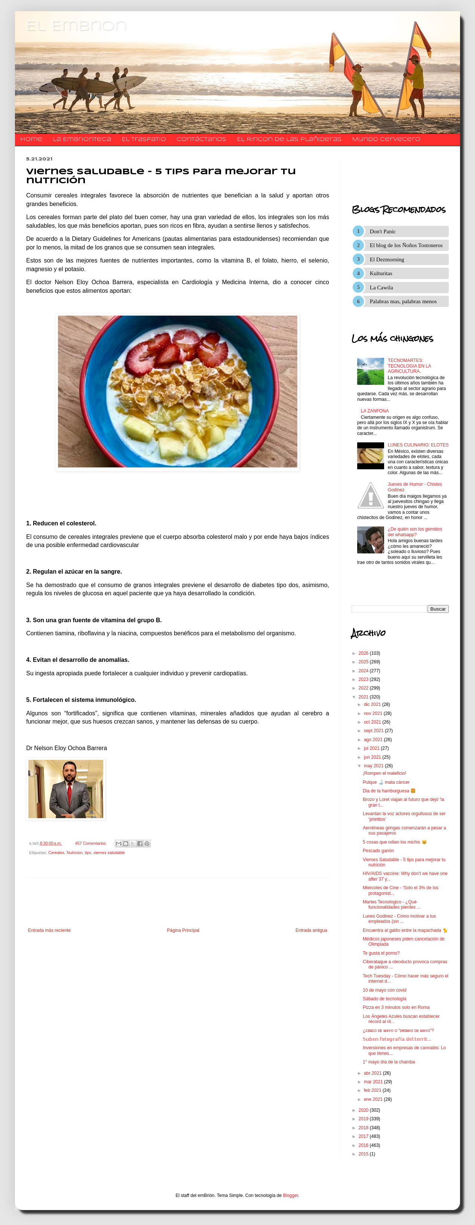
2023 (364, 679)
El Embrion (76, 26)
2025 (364, 661)
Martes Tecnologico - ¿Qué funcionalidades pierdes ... (391, 904)
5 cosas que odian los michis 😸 (395, 842)
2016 (364, 1145)
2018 (364, 1127)
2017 (364, 1136)
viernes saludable (109, 852)
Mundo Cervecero (386, 139)
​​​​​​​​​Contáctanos (201, 139)
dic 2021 (373, 704)
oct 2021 (373, 722)
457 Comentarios (90, 843)
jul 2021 (372, 748)
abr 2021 (373, 1073)
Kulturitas (381, 273)
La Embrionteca (82, 139)
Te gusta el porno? (381, 953)
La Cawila (381, 288)
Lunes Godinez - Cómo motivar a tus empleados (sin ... (399, 919)
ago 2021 (374, 739)
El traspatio (144, 139)
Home (31, 139)
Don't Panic (383, 231)
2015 (364, 1154)
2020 (364, 1110)
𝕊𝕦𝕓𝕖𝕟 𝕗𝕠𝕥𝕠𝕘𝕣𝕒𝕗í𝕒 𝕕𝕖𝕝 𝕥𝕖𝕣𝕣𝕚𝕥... (397, 1039)
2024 (364, 670)
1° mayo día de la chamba (389, 1062)
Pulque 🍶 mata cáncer (386, 782)
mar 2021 (374, 1081)
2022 (364, 688)
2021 (364, 697)
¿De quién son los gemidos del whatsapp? (415, 531)
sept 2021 (374, 730)
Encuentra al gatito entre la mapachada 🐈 (405, 930)
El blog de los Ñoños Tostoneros (406, 245)
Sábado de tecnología (385, 998)
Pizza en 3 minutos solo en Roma (396, 1007)
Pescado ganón (378, 850)
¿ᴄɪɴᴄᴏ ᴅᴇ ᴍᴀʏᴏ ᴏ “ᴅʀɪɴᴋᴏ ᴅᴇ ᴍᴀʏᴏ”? (398, 1030)
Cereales (56, 852)
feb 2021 (373, 1090)
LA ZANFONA (375, 411)
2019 (364, 1118)
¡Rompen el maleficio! (384, 773)
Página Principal (183, 930)
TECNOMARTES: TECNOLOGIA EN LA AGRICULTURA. (409, 366)
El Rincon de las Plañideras (289, 139)
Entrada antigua (311, 930)
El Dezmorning (387, 259)
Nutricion (75, 852)
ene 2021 (374, 1099)
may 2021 (374, 765)
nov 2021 (374, 713)
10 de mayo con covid (385, 990)
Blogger (290, 1195)
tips (88, 852)
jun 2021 (373, 757)
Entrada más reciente (49, 930)
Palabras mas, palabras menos (403, 301)
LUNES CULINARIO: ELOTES (418, 445)
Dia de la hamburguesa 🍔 (389, 790)
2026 (364, 653)
